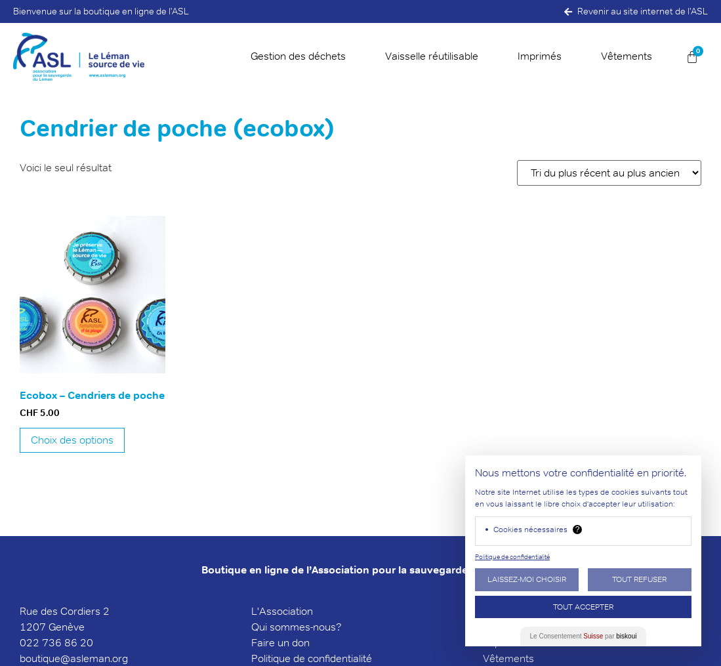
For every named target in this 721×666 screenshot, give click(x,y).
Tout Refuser (639, 579)
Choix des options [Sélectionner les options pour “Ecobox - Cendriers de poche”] (72, 440)
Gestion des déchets (298, 56)
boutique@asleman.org (74, 658)
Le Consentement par (583, 636)
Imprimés (540, 56)
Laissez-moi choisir (526, 579)
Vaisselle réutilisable (431, 56)
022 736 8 (45, 642)
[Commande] (609, 173)
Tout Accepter (583, 607)
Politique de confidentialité (512, 556)
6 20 (82, 642)
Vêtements (626, 56)
